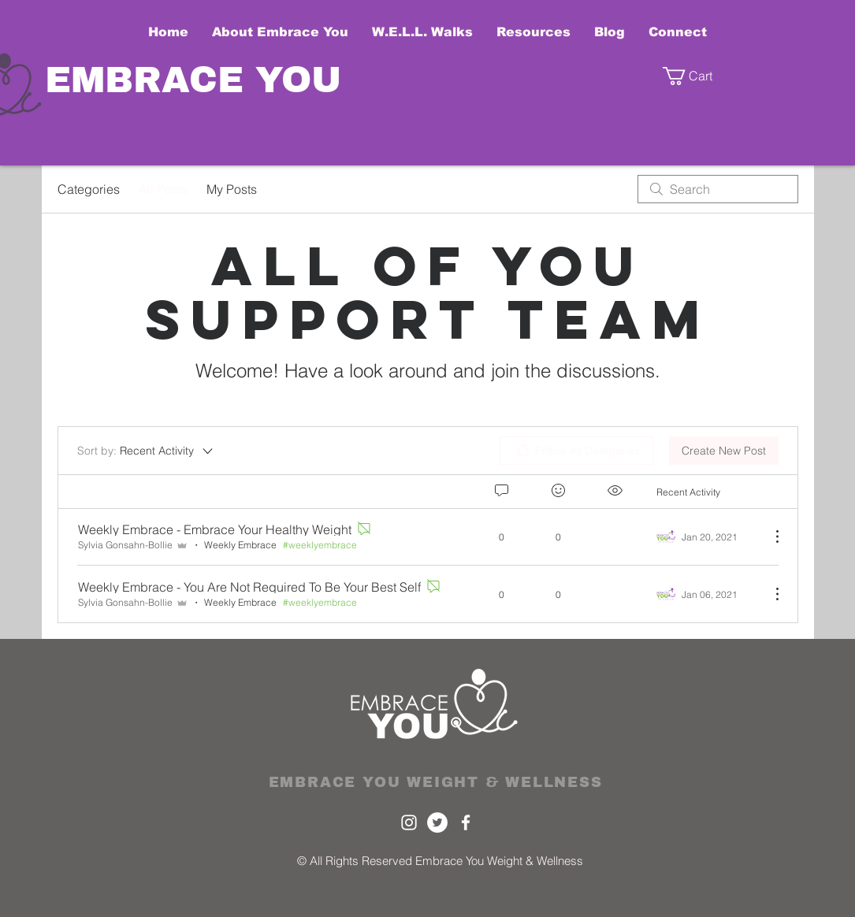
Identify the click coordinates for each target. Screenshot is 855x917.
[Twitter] (437, 822)
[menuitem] (576, 450)
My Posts (231, 189)
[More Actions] (769, 536)
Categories (89, 189)
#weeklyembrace (320, 545)
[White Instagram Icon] (409, 822)
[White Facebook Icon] (465, 822)
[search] (718, 189)
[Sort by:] (146, 450)
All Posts (163, 189)
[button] (701, 76)
